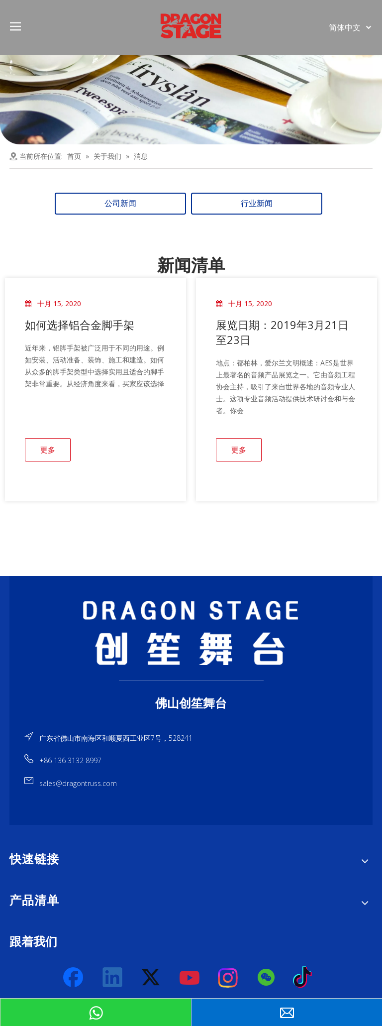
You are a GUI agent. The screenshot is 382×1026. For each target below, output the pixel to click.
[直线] (191, 680)
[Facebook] (74, 978)
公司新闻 (120, 203)
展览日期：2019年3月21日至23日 (282, 332)
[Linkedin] (113, 978)
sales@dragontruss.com (78, 783)
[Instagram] (228, 978)
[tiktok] (305, 978)
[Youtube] (190, 978)
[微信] (267, 978)
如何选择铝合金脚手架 (79, 324)
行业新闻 (257, 203)
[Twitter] (151, 978)
